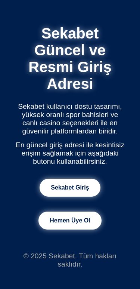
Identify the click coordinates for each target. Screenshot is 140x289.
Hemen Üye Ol (70, 220)
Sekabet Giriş (70, 187)
